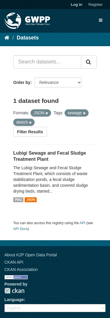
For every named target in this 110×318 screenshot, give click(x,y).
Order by (21, 82)
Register (96, 4)
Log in (76, 4)
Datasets (28, 38)
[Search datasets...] (47, 62)
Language (14, 299)
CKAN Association (21, 269)
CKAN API (13, 262)
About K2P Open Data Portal (30, 255)
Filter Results (30, 131)
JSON (31, 199)
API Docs (20, 229)
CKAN (14, 291)
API (82, 223)
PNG (18, 199)
